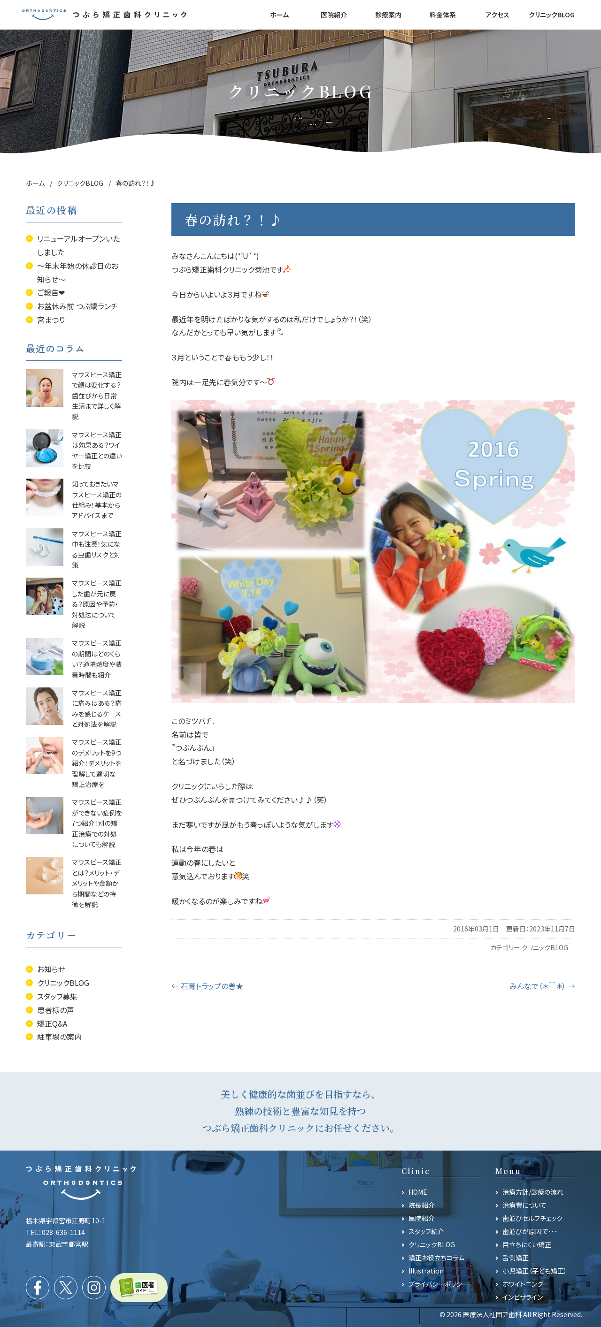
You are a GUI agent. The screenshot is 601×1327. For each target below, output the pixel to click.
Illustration (426, 1270)
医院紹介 (421, 1218)
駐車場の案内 (59, 1036)
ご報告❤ (51, 292)
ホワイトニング (522, 1284)
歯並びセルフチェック (532, 1218)
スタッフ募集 (57, 996)
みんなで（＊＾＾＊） (542, 985)
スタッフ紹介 (426, 1231)
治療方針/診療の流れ (532, 1192)
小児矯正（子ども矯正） (534, 1270)
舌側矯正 (515, 1257)
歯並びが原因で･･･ (530, 1231)
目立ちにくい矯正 (526, 1244)
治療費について (524, 1205)
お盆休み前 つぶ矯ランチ (77, 306)
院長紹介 (421, 1205)
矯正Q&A (52, 1023)
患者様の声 (55, 1009)
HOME (417, 1192)
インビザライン (522, 1297)
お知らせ (51, 969)
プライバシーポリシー (438, 1284)
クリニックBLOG (545, 947)
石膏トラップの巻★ (207, 985)
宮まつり (51, 319)
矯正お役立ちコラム (436, 1257)
